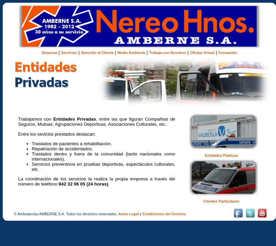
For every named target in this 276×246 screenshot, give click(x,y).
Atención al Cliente (97, 53)
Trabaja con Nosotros (167, 53)
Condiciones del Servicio (164, 214)
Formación (227, 53)
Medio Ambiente (131, 53)
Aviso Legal (128, 214)
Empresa (49, 53)
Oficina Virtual (202, 53)
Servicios (69, 53)
